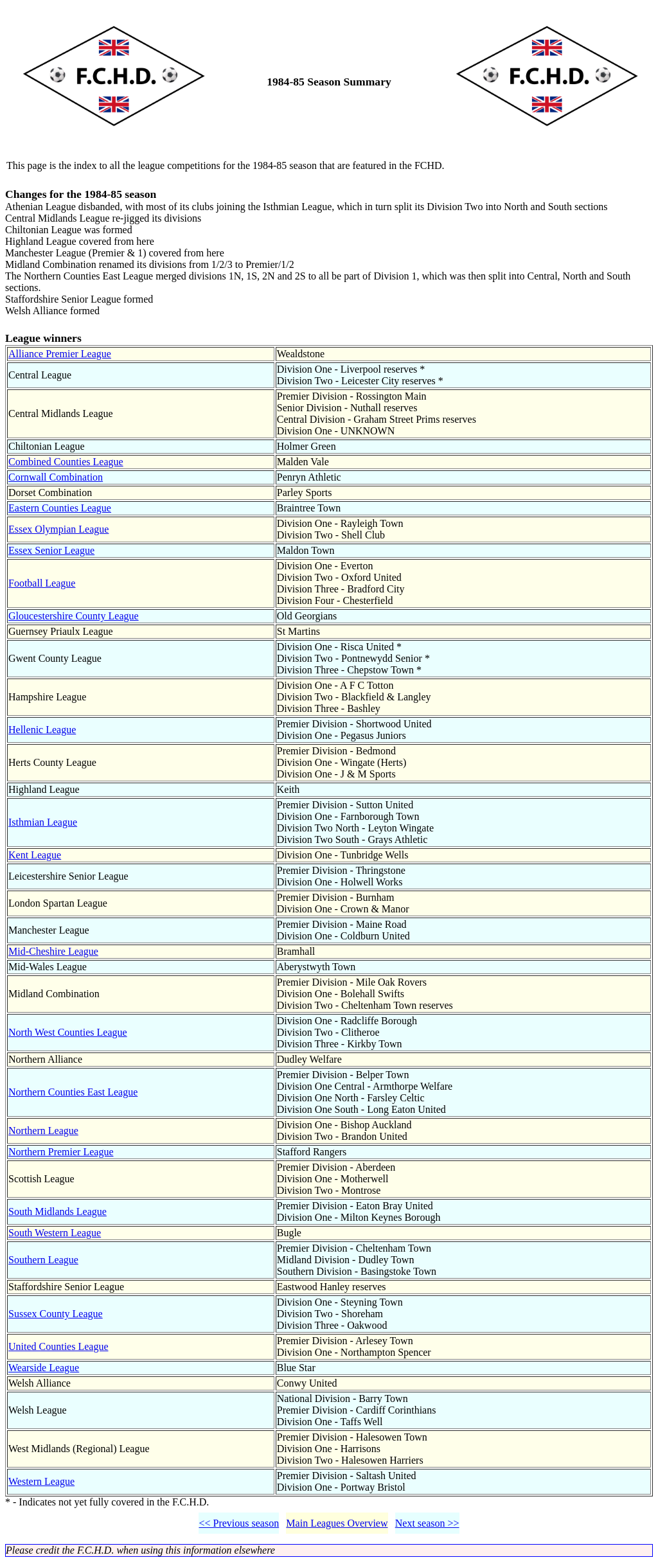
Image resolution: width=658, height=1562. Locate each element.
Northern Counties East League (73, 1092)
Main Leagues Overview (336, 1523)
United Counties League (58, 1346)
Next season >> (427, 1523)
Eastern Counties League (59, 507)
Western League (41, 1481)
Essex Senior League (51, 550)
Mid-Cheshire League (53, 951)
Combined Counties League (65, 461)
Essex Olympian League (58, 529)
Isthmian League (42, 822)
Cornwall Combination (55, 477)
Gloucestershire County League (73, 615)
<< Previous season (239, 1523)
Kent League (34, 854)
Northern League (43, 1130)
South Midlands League (57, 1211)
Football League (41, 583)
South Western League (54, 1232)
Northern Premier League (60, 1151)
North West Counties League (67, 1032)
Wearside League (43, 1367)
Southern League (43, 1259)
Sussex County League (55, 1313)
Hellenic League (42, 729)
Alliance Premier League (59, 353)
